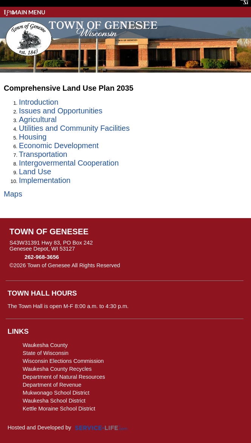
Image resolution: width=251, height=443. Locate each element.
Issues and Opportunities (60, 111)
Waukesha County (45, 345)
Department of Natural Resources (64, 377)
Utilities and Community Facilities (74, 128)
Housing (32, 137)
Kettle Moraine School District (59, 409)
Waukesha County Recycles (57, 369)
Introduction (39, 102)
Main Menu (24, 12)
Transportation (43, 154)
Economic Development (59, 145)
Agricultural (38, 119)
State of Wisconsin (45, 353)
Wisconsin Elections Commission (63, 361)
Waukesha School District (54, 401)
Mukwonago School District (56, 393)
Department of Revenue (52, 385)
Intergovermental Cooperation (69, 163)
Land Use (35, 171)
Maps (13, 194)
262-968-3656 (42, 257)
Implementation (45, 180)
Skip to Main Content (153, 265)
